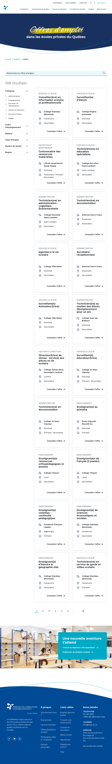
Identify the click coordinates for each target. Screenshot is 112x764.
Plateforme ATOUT (65, 736)
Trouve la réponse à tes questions (79, 638)
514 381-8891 (88, 704)
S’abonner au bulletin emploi (76, 642)
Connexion (101, 3)
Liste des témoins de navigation (80, 760)
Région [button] (8, 152)
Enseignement (14, 100)
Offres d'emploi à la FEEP (48, 721)
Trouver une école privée (66, 711)
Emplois (91, 9)
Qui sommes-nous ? (49, 704)
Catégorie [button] (10, 91)
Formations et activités (77, 9)
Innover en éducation (59, 9)
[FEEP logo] (22, 699)
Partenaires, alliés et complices (48, 728)
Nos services (46, 710)
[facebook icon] (9, 729)
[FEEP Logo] (6, 8)
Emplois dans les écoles (67, 704)
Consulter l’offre (55, 131)
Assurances (57, 3)
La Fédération (24, 9)
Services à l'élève (15, 114)
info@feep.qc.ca (90, 715)
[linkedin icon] (19, 729)
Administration (14, 96)
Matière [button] (8, 134)
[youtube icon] (14, 729)
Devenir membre (48, 715)
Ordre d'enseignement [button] (13, 126)
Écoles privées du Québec (40, 9)
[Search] (92, 3)
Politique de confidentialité (56, 760)
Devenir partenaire (45, 736)
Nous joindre (71, 3)
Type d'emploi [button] (12, 140)
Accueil (8, 59)
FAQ (62, 742)
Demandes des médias (93, 736)
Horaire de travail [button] (13, 146)
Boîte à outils (101, 9)
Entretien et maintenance (13, 105)
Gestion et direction (16, 110)
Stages (11, 118)
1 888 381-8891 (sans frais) (94, 707)
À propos (83, 3)
